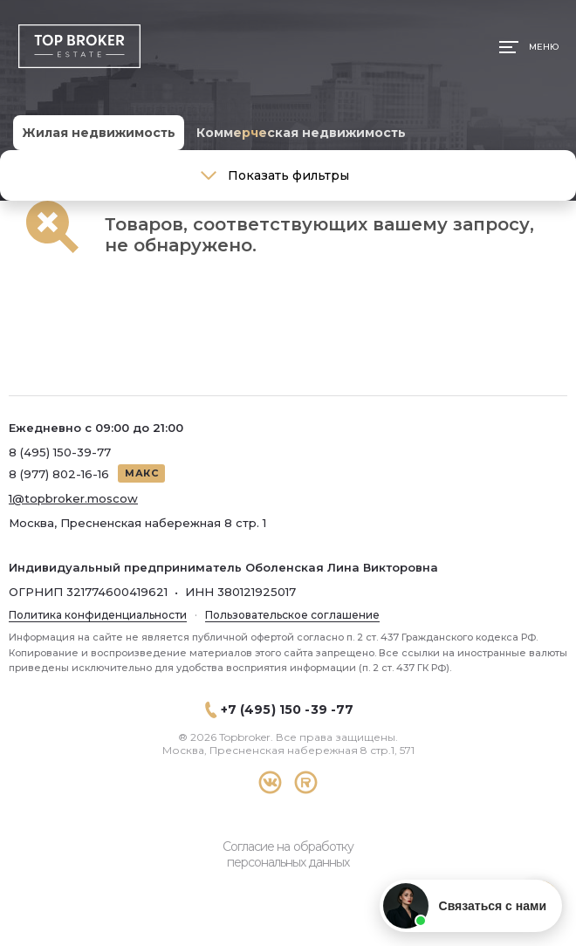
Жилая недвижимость (98, 133)
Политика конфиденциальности (98, 614)
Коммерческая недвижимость (301, 133)
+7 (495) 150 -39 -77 (287, 709)
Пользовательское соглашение (292, 614)
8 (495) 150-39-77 (60, 452)
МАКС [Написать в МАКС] (141, 473)
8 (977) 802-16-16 (59, 474)
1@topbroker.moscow (73, 498)
